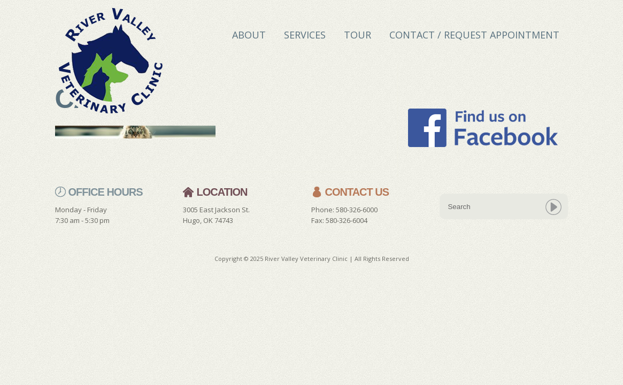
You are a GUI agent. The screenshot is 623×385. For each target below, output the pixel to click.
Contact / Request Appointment (474, 34)
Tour (357, 34)
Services (305, 34)
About (249, 34)
